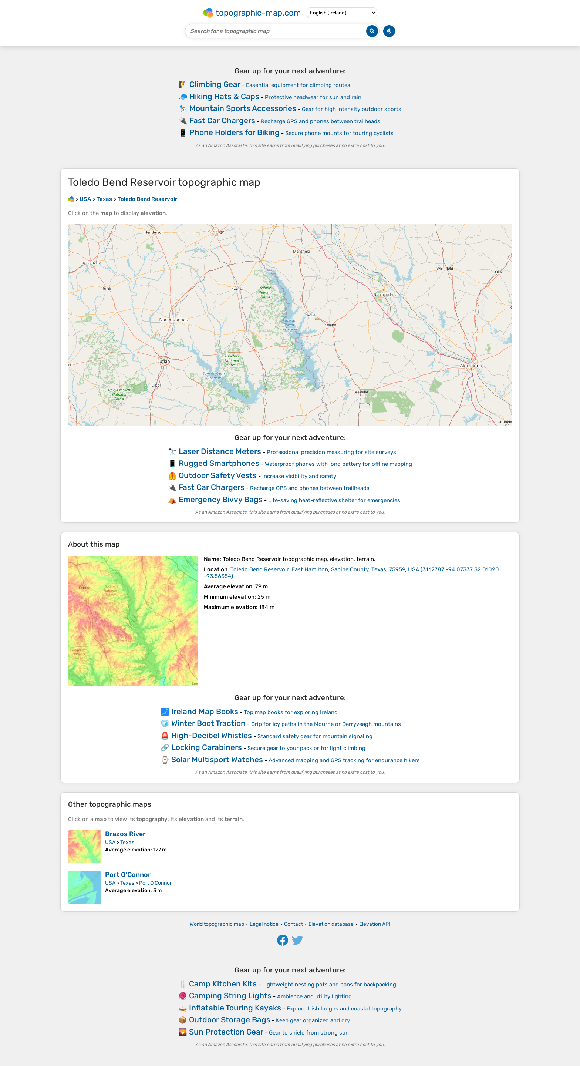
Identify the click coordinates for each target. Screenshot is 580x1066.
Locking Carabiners (206, 747)
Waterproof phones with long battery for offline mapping (338, 464)
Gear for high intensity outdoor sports (351, 109)
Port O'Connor (128, 875)
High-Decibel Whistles (211, 735)
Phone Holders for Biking (234, 132)
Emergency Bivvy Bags (221, 499)
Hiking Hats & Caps (224, 96)
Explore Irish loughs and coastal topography (344, 1008)
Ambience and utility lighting (314, 996)
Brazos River (125, 834)
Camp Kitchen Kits (223, 983)
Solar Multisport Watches (217, 759)
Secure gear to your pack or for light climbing (306, 748)
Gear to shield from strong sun (309, 1032)
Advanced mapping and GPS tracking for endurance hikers (344, 760)
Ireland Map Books (204, 711)
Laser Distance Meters (220, 451)
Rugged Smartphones (219, 463)
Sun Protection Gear (226, 1031)
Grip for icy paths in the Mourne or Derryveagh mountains (326, 724)
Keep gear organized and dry (313, 1020)
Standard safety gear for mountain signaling (314, 736)
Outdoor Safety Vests (218, 475)
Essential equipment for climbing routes (298, 85)
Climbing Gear (214, 84)
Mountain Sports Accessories (242, 108)
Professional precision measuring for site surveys (331, 452)
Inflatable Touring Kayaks (235, 1007)
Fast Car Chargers (222, 120)
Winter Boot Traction (208, 723)
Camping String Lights (230, 995)
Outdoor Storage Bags (229, 1019)
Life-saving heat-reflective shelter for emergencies (334, 500)
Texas (127, 842)
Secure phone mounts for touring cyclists (339, 133)
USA (110, 842)
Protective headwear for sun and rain (313, 97)
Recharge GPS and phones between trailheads (320, 121)
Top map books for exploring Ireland (291, 712)
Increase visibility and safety (299, 476)
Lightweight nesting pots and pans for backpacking (329, 984)
